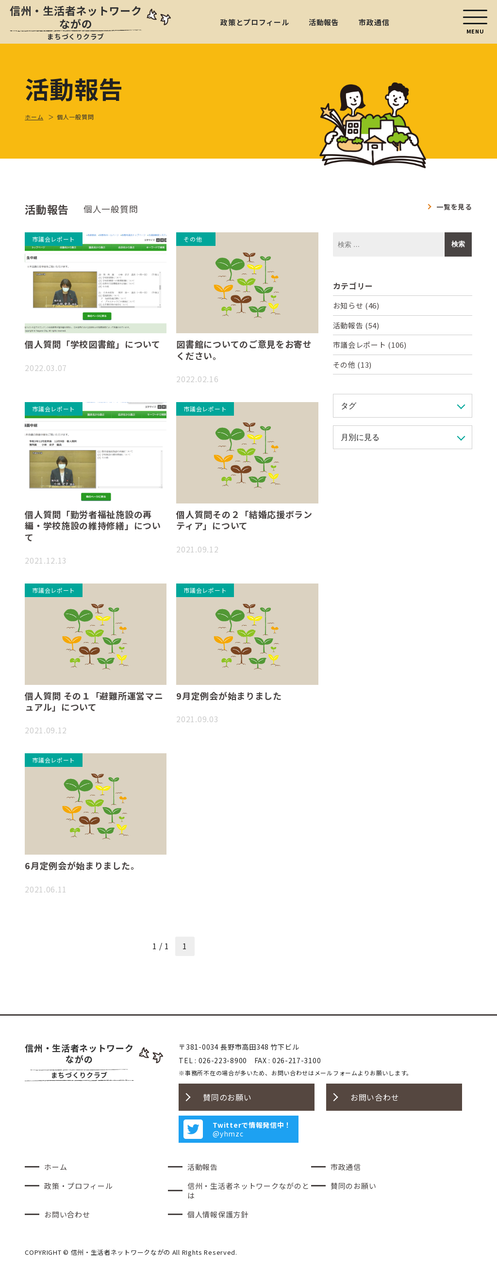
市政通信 (374, 22)
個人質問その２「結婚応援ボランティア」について (244, 520)
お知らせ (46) (356, 305)
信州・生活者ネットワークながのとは (248, 1190)
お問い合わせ (374, 1097)
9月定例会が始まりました (229, 695)
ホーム (55, 1167)
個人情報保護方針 (217, 1214)
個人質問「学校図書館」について (93, 344)
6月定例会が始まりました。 (82, 865)
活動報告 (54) (356, 325)
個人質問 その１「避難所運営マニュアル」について (94, 701)
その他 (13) (352, 364)
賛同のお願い (227, 1097)
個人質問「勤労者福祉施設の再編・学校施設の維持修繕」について (93, 525)
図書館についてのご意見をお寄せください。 (244, 349)
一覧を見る (454, 206)
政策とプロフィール (254, 22)
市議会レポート (53, 239)
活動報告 (324, 22)
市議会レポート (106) (370, 345)
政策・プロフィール (78, 1186)
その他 (192, 239)
